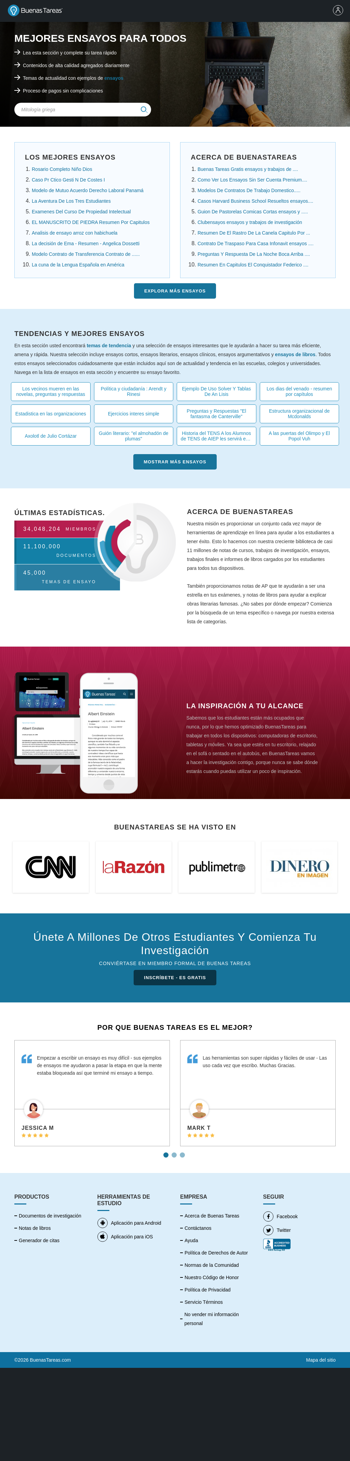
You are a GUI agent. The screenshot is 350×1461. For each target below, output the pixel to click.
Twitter (277, 1230)
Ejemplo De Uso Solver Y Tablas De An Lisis (216, 391)
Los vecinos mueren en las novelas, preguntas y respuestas (50, 391)
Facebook (280, 1216)
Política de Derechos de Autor (216, 1253)
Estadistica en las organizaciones (50, 413)
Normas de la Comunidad (212, 1265)
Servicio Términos (204, 1302)
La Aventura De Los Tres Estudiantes (71, 201)
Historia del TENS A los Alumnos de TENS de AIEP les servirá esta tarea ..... (216, 435)
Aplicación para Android (129, 1223)
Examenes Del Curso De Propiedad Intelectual (81, 211)
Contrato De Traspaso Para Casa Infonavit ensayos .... (255, 243)
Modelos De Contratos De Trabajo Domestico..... (249, 190)
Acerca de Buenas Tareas (212, 1216)
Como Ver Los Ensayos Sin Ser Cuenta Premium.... (252, 180)
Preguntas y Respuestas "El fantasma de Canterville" (216, 413)
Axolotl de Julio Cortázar (51, 436)
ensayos (113, 78)
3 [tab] (183, 1152)
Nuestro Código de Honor (212, 1277)
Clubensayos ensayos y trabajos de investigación (250, 222)
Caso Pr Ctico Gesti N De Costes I (68, 180)
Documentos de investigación (50, 1216)
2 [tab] (175, 1152)
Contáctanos (198, 1228)
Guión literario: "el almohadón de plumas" (133, 435)
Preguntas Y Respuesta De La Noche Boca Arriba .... (254, 254)
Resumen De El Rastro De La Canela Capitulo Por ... (254, 233)
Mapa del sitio (321, 1360)
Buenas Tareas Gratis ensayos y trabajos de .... (248, 169)
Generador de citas (39, 1240)
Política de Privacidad (208, 1290)
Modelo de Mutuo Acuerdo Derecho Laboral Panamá (88, 190)
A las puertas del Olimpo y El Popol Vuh (299, 435)
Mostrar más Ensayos (175, 461)
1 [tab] (166, 1152)
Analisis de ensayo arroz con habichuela (75, 233)
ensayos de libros (295, 354)
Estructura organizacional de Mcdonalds (299, 413)
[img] (144, 109)
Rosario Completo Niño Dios (62, 169)
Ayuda (191, 1240)
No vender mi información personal (211, 1319)
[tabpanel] (92, 1093)
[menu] (339, 11)
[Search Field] (82, 109)
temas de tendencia (109, 345)
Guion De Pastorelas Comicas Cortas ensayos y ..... (253, 211)
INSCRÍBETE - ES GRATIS (175, 977)
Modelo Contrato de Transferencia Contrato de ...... (86, 254)
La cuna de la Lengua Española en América (78, 264)
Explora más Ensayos (175, 291)
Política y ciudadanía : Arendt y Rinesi (133, 391)
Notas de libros (35, 1228)
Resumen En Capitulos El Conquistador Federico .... (253, 264)
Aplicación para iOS (125, 1237)
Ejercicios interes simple (133, 413)
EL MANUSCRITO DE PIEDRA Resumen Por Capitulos (91, 222)
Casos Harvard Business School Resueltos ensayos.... (255, 201)
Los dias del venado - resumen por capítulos (299, 391)
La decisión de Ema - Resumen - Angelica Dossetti (85, 243)
